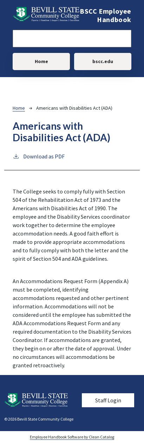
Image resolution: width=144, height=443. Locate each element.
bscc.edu (102, 61)
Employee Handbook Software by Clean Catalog (72, 436)
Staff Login (108, 400)
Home (41, 61)
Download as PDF (39, 156)
